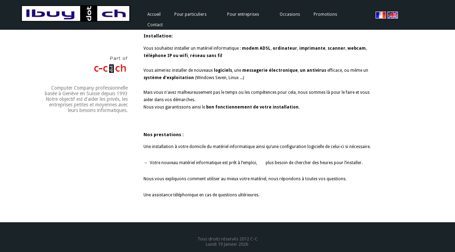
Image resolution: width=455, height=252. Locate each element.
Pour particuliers (190, 14)
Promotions (325, 14)
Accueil (154, 14)
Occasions (290, 14)
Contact (155, 24)
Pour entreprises (243, 14)
